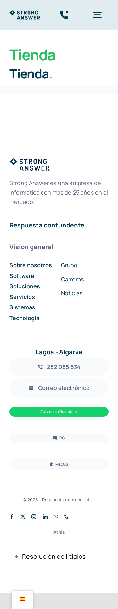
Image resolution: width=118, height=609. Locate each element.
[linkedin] (45, 516)
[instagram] (33, 516)
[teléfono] (66, 516)
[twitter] (22, 516)
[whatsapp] (56, 516)
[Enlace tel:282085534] (64, 15)
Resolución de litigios (54, 556)
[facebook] (11, 516)
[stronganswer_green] (24, 12)
